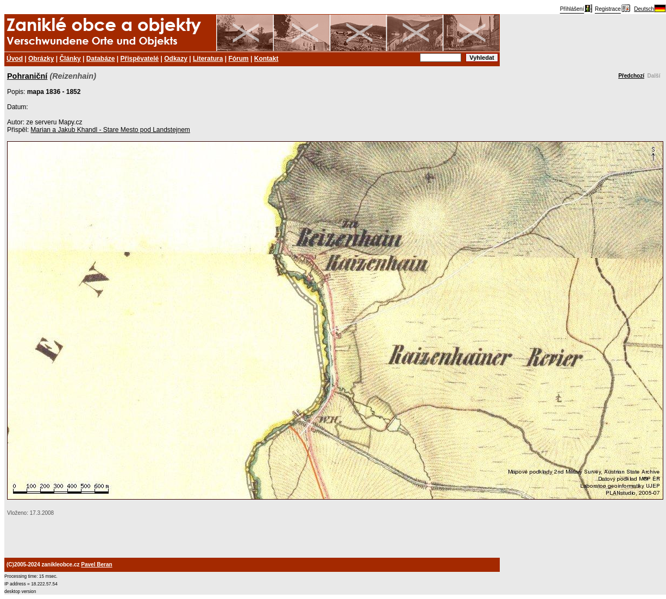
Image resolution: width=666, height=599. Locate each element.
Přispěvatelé (140, 58)
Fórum (238, 58)
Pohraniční (27, 76)
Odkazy (175, 58)
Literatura (208, 58)
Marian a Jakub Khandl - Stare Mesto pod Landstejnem (110, 130)
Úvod (15, 58)
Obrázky (41, 58)
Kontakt (266, 58)
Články (69, 58)
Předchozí (631, 76)
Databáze (100, 58)
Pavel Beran (96, 565)
